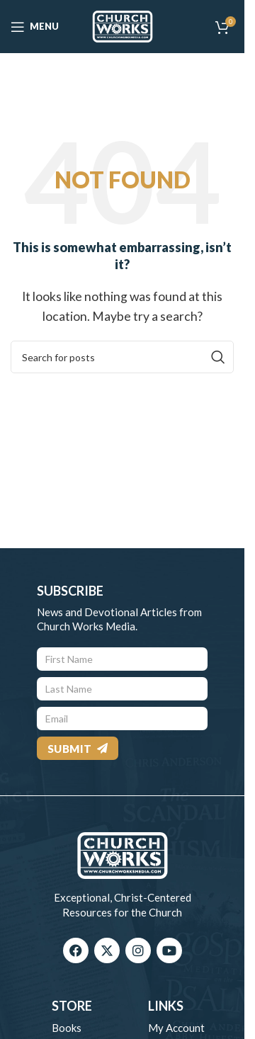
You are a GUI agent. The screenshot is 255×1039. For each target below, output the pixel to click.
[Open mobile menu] (35, 27)
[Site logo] (122, 25)
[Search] (122, 357)
